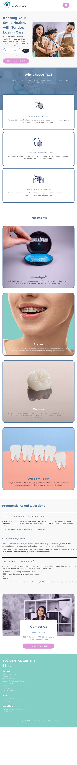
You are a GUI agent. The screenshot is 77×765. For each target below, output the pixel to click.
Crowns (5, 676)
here (3, 584)
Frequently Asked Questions (13, 709)
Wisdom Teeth (8, 690)
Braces (5, 685)
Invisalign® (6, 688)
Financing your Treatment (12, 701)
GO (25, 51)
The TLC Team (8, 698)
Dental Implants (8, 679)
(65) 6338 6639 (38, 632)
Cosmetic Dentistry (9, 674)
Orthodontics (7, 683)
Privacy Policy (7, 711)
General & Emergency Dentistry (14, 681)
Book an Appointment (16, 61)
